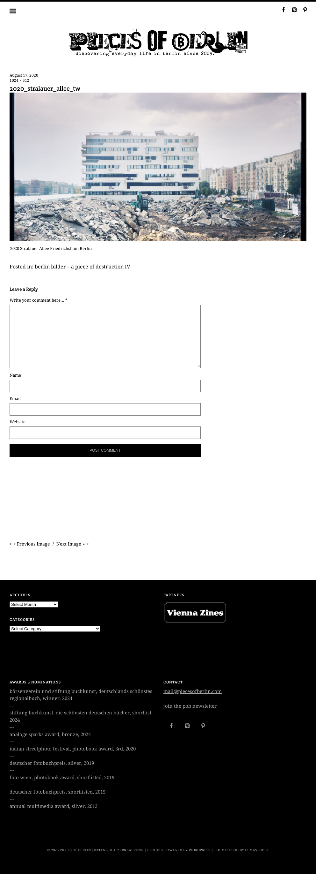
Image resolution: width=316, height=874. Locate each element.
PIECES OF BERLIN (75, 850)
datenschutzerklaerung (118, 850)
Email (15, 398)
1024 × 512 (19, 80)
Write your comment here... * (39, 300)
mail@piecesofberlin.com (192, 691)
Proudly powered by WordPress (178, 850)
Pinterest (302, 10)
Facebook (281, 10)
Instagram (291, 10)
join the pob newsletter (190, 706)
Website (17, 421)
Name (15, 375)
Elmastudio (256, 850)
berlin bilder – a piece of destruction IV (82, 267)
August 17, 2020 (24, 75)
